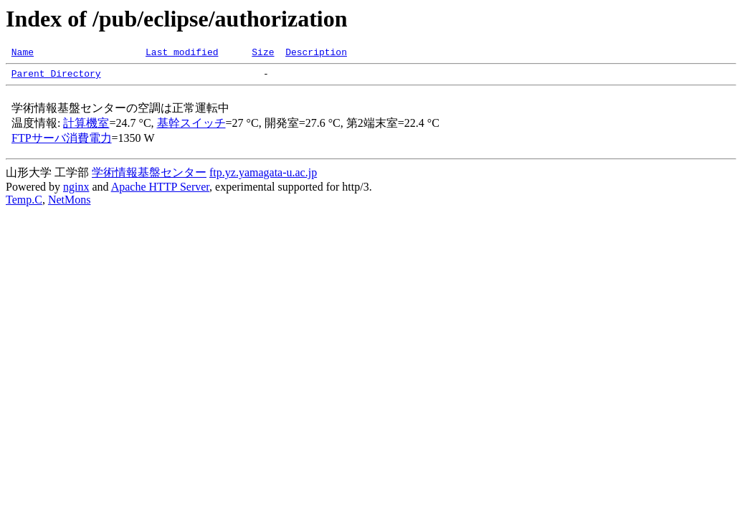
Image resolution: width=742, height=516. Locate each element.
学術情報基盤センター (149, 177)
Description (316, 53)
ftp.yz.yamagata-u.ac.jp (263, 177)
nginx (76, 191)
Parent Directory (56, 77)
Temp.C (24, 204)
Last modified (182, 53)
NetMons (69, 204)
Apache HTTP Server (160, 191)
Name (22, 53)
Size (263, 53)
